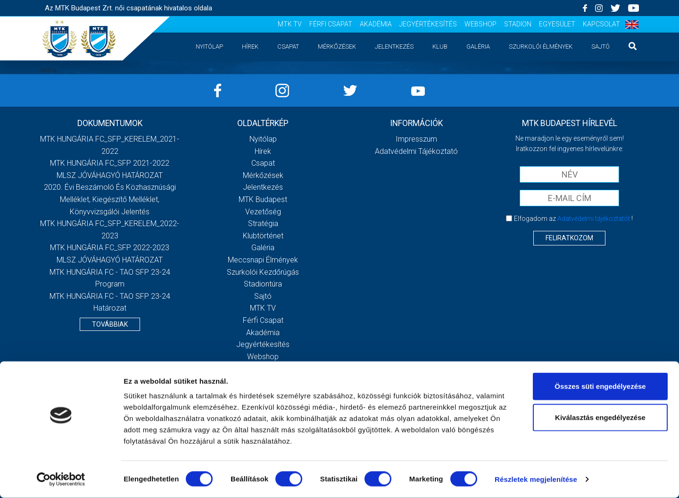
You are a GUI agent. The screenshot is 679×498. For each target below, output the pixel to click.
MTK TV (290, 24)
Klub (439, 46)
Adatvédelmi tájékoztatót (593, 218)
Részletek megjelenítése (536, 479)
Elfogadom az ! (573, 218)
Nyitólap (209, 46)
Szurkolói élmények (540, 46)
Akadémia (376, 24)
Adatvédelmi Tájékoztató (416, 151)
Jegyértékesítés (428, 24)
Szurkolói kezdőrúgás (263, 272)
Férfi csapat (330, 24)
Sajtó (600, 46)
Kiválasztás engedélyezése (600, 418)
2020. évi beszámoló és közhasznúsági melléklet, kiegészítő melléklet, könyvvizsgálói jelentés (110, 199)
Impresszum (416, 139)
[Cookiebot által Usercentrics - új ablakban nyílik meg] (61, 480)
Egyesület (557, 24)
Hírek (250, 46)
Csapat (288, 46)
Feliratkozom (569, 238)
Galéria (478, 46)
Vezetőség (263, 211)
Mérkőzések (337, 46)
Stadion (517, 24)
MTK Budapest (263, 199)
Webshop (480, 24)
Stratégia (263, 223)
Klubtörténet (263, 235)
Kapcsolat (601, 24)
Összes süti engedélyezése (600, 386)
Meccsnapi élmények (263, 259)
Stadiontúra (263, 283)
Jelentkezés (394, 46)
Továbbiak (110, 324)
